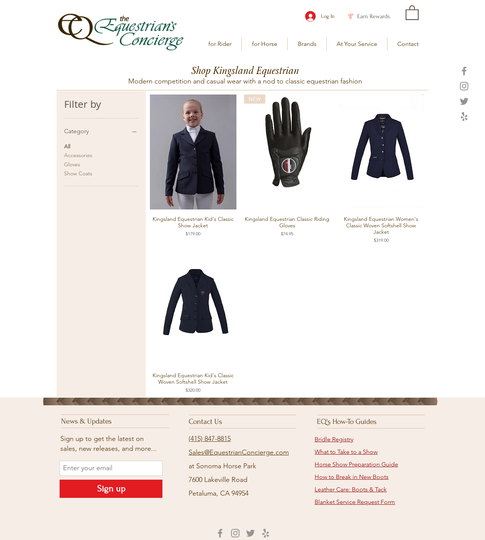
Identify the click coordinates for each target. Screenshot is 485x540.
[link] (412, 12)
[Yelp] (464, 116)
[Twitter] (464, 101)
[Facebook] (464, 71)
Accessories (78, 155)
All (67, 146)
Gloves (72, 164)
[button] (219, 44)
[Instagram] (464, 86)
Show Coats (78, 173)
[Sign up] (111, 489)
